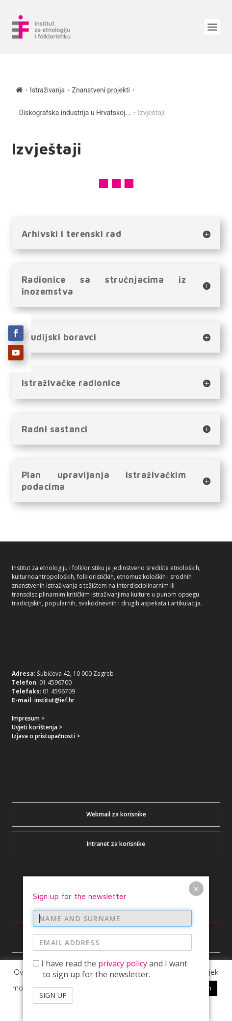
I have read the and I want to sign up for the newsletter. (110, 314)
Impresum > (28, 718)
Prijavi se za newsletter (116, 935)
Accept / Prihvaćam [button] (102, 988)
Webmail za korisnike (116, 814)
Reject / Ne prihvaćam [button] (179, 988)
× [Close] (196, 233)
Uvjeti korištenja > (37, 727)
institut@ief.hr (54, 700)
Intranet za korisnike (116, 844)
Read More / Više (116, 1006)
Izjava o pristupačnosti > (46, 736)
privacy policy (122, 308)
